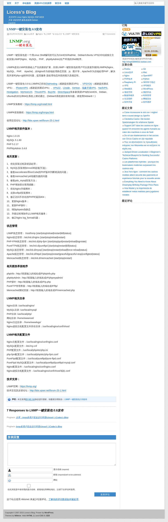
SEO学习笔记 (149, 82)
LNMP (48, 34)
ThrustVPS (40, 92)
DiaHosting (51, 83)
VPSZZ (56, 88)
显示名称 (57, 469)
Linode (66, 88)
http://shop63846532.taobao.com (136, 62)
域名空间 (128, 92)
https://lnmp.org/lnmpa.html (40, 112)
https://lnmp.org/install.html (38, 104)
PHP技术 (128, 79)
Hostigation (12, 92)
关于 (17, 3)
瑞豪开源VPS (89, 88)
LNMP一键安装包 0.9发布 (75, 399)
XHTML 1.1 (30, 516)
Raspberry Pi (130, 82)
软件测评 (147, 102)
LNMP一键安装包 (72, 34)
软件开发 (128, 102)
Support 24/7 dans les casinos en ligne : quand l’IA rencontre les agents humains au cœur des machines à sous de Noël (141, 128)
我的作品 (147, 92)
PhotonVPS (22, 88)
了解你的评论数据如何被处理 (63, 499)
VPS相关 (147, 85)
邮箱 (55, 475)
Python (146, 79)
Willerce (17, 516)
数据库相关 (129, 95)
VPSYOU (87, 83)
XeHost (76, 88)
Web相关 (128, 89)
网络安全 (147, 99)
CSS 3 (42, 516)
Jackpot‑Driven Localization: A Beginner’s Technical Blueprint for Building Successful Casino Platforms (141, 155)
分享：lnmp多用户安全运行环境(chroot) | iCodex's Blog (42, 417)
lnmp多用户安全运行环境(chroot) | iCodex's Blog (39, 426)
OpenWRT (147, 76)
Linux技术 (30, 34)
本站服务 (26, 3)
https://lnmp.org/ (28, 386)
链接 (67, 3)
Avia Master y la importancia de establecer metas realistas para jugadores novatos (140, 191)
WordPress (148, 89)
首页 (9, 3)
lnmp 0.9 (58, 34)
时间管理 (147, 95)
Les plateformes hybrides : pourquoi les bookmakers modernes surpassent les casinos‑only (140, 165)
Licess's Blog (21, 12)
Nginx (40, 34)
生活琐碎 (128, 99)
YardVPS (103, 88)
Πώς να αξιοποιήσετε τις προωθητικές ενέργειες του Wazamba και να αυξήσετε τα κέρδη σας (141, 145)
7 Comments (110, 34)
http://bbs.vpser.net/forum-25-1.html (41, 120)
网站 (55, 480)
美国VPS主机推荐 (42, 3)
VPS (126, 85)
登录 (48, 516)
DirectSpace (64, 92)
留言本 (58, 3)
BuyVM (51, 92)
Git (144, 69)
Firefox (127, 69)
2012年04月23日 (16, 34)
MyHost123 (26, 92)
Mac (145, 72)
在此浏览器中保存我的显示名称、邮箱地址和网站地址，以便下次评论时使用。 (42, 489)
